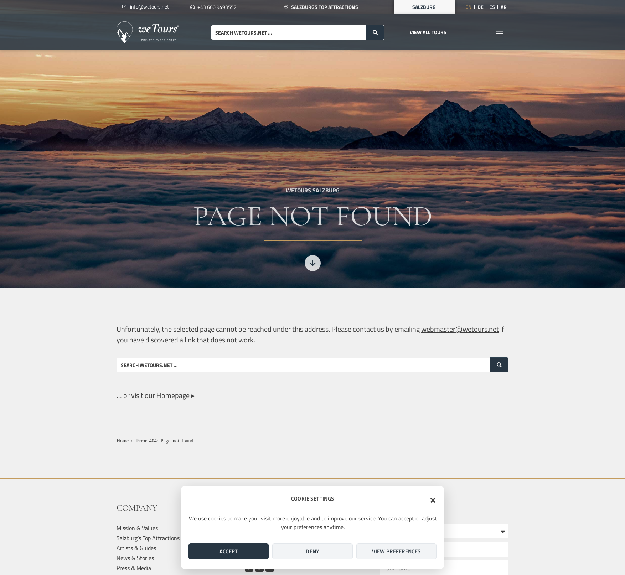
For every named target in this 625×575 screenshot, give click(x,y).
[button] (433, 500)
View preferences (396, 551)
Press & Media (134, 568)
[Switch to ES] (492, 7)
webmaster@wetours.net (460, 329)
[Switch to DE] (480, 7)
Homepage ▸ (175, 395)
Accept (228, 551)
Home (123, 440)
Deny (312, 551)
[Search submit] (375, 32)
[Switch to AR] (504, 7)
